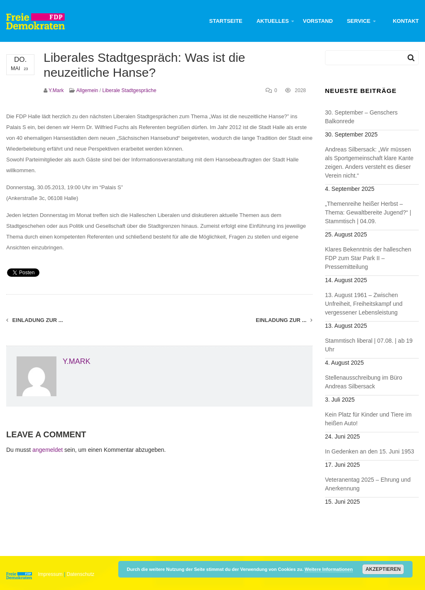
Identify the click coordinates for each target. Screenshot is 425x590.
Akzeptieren (383, 569)
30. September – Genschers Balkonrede (361, 116)
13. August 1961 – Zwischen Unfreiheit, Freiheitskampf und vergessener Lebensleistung (364, 304)
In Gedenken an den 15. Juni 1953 (369, 451)
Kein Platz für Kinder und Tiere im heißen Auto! (368, 419)
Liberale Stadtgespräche (129, 90)
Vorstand (318, 21)
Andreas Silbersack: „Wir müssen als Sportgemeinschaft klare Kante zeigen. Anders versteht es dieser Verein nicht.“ (369, 162)
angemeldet (47, 449)
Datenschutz (81, 574)
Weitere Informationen (329, 569)
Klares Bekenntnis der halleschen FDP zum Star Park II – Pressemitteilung (368, 258)
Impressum (50, 574)
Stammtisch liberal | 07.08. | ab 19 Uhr (369, 345)
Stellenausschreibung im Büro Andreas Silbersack (363, 382)
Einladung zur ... (34, 320)
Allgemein (87, 90)
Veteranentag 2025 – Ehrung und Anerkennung (367, 484)
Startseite (225, 21)
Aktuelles (272, 21)
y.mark (56, 90)
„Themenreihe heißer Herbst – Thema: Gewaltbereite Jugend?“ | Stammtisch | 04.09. (368, 212)
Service (359, 21)
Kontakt (406, 21)
